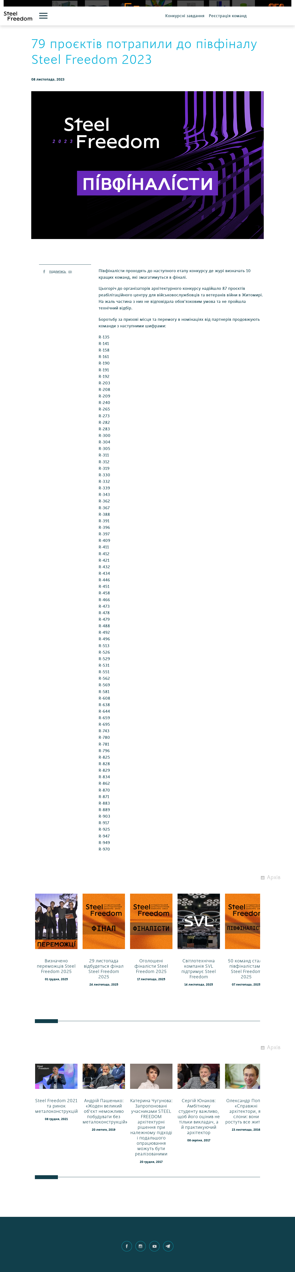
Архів (273, 894)
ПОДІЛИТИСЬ (60, 289)
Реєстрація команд (228, 33)
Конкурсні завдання (184, 33)
